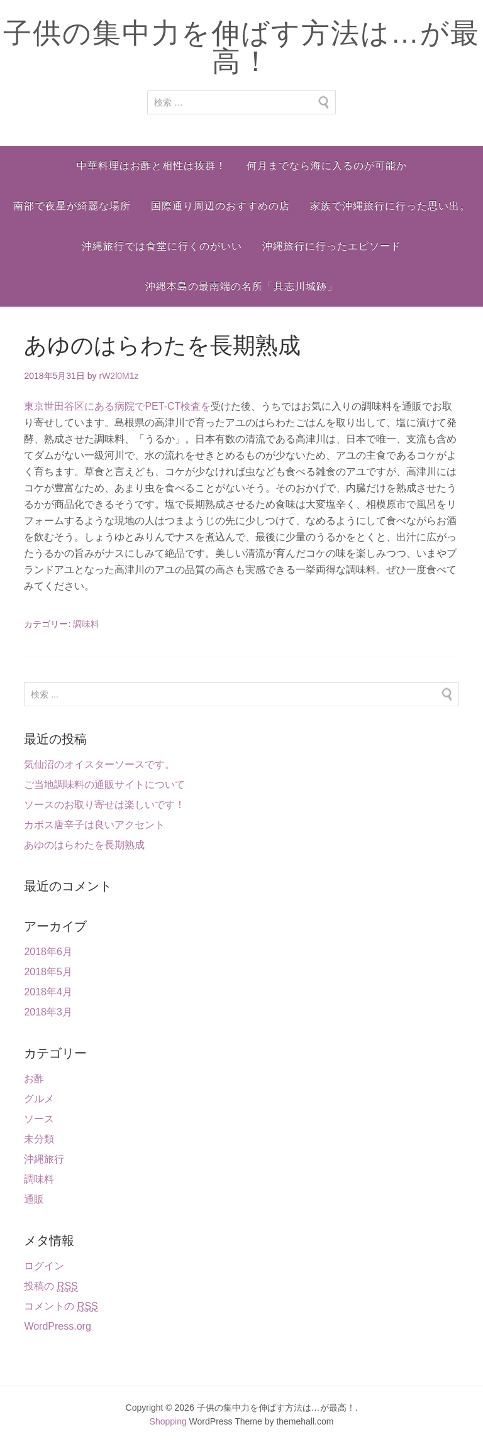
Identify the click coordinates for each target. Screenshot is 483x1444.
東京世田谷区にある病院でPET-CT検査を (117, 406)
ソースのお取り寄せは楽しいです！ (104, 804)
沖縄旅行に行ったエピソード (331, 246)
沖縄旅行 (44, 1159)
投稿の (50, 1286)
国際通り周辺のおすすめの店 (220, 205)
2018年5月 (48, 971)
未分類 (39, 1139)
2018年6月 (48, 951)
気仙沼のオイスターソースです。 (99, 764)
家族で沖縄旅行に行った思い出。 (390, 205)
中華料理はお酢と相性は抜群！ (151, 165)
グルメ (39, 1098)
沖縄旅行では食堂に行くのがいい (162, 246)
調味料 (86, 624)
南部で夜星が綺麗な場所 (72, 205)
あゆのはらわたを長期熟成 (84, 845)
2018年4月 (48, 992)
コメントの (60, 1306)
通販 (34, 1199)
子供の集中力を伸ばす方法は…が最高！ (241, 47)
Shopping (168, 1421)
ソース (39, 1118)
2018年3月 (48, 1012)
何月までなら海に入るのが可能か (327, 165)
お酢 (34, 1078)
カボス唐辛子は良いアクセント (94, 824)
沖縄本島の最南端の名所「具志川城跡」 (241, 286)
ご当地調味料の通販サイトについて (104, 784)
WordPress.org (57, 1326)
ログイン (44, 1266)
